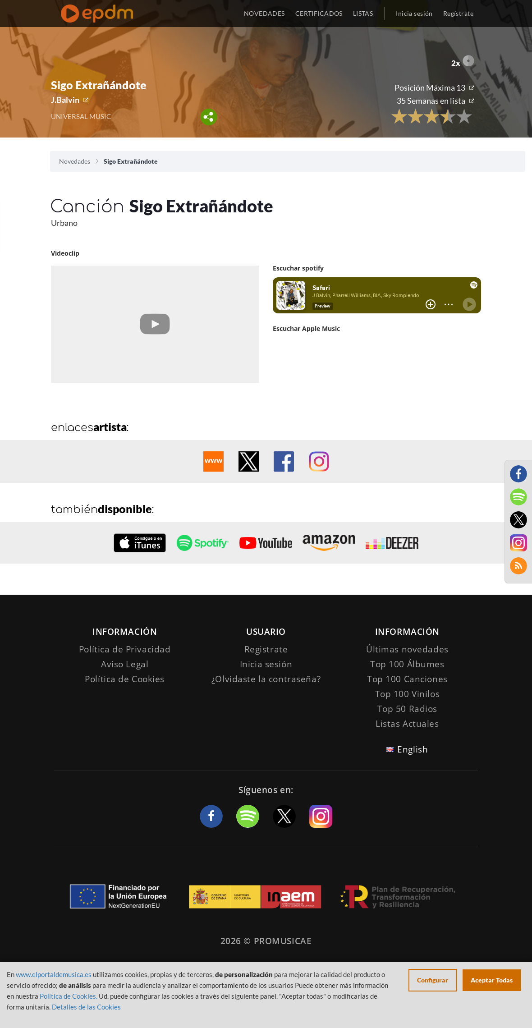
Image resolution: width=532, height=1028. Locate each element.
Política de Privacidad (125, 649)
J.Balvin (65, 100)
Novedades (74, 161)
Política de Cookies (125, 679)
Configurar (432, 980)
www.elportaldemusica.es (54, 974)
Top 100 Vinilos (407, 694)
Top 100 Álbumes (407, 664)
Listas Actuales (407, 724)
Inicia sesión (414, 13)
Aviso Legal (124, 664)
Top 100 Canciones (407, 679)
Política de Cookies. (68, 996)
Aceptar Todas (492, 980)
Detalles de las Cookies (86, 1007)
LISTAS (363, 13)
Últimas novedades (407, 649)
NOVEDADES (264, 13)
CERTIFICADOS (319, 13)
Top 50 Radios (407, 709)
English (412, 749)
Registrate (266, 649)
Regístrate (458, 13)
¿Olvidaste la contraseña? (266, 679)
